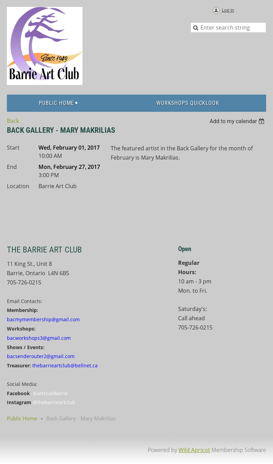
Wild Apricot (194, 450)
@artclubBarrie (50, 393)
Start (13, 147)
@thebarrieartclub (54, 402)
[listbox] (237, 121)
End (12, 167)
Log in (228, 10)
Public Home (22, 418)
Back (13, 121)
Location (18, 186)
